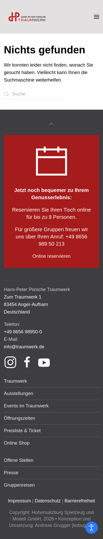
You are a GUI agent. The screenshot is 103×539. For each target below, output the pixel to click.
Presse (11, 472)
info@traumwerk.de (24, 346)
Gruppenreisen (19, 485)
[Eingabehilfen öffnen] (91, 527)
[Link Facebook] (27, 361)
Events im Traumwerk (26, 405)
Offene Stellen (18, 460)
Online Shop (17, 443)
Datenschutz (48, 500)
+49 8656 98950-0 (23, 331)
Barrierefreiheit (79, 500)
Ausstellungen (18, 393)
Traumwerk (15, 381)
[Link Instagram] (10, 361)
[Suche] (35, 94)
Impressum (19, 500)
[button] (96, 16)
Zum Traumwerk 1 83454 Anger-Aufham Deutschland (26, 304)
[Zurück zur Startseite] (28, 16)
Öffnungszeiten (19, 418)
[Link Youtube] (44, 361)
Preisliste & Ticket (22, 430)
